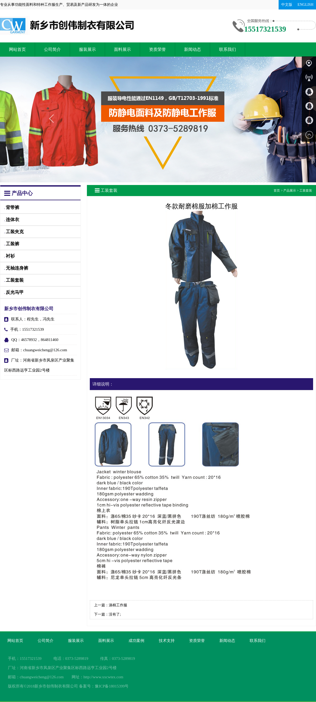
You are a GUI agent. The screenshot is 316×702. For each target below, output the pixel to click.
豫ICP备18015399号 (112, 686)
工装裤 (11, 243)
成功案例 (136, 640)
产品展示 (289, 190)
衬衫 (9, 256)
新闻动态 (192, 49)
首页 (277, 190)
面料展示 (122, 49)
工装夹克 (14, 231)
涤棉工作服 (118, 605)
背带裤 (11, 207)
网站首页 (17, 49)
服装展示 (87, 49)
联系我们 (227, 49)
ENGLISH (305, 5)
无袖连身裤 (16, 268)
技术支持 (167, 640)
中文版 (286, 5)
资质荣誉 (157, 49)
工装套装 (14, 280)
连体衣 (11, 219)
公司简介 (52, 49)
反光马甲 (14, 292)
